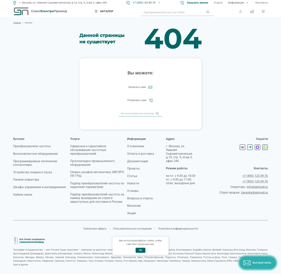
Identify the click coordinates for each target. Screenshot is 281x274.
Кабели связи (22, 194)
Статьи (132, 176)
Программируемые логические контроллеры (35, 163)
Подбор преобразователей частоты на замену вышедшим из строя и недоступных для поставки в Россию (97, 198)
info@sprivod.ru (257, 187)
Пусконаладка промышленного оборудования (92, 163)
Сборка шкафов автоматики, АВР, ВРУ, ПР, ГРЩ (97, 174)
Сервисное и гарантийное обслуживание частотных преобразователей (88, 149)
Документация (137, 161)
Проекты (133, 168)
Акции (131, 213)
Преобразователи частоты (32, 146)
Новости (133, 183)
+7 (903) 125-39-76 (255, 181)
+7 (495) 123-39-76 (144, 2)
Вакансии (134, 205)
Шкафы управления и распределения (39, 187)
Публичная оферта (94, 228)
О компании (135, 146)
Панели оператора (26, 179)
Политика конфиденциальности (178, 228)
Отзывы (132, 191)
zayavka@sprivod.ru (254, 192)
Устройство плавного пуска (32, 172)
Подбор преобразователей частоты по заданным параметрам (97, 185)
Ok (140, 250)
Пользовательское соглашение (132, 228)
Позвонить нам (140, 100)
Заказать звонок (197, 2)
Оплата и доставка (140, 153)
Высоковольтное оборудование (35, 153)
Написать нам (140, 87)
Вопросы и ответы (140, 198)
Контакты (261, 2)
